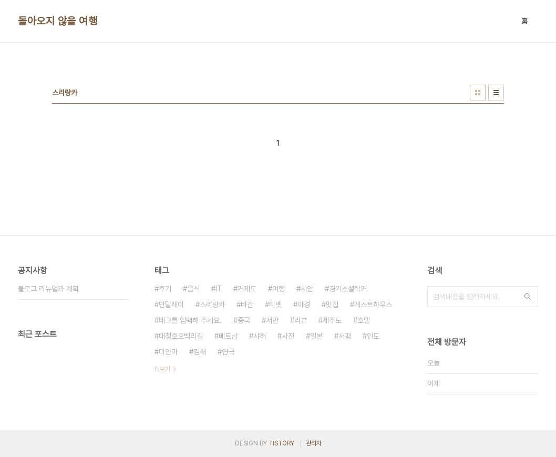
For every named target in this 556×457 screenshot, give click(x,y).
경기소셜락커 (348, 289)
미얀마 (168, 352)
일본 (316, 336)
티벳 (275, 304)
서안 (272, 320)
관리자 (314, 443)
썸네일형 (478, 92)
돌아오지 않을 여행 (57, 21)
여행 (278, 289)
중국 (244, 320)
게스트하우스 (373, 304)
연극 (228, 352)
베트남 (228, 336)
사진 (288, 336)
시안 (307, 289)
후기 (165, 289)
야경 (303, 304)
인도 (373, 336)
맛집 (332, 304)
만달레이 (171, 304)
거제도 (247, 289)
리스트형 (496, 92)
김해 (199, 352)
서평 (344, 336)
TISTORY (281, 443)
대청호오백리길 (181, 336)
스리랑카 (212, 304)
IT (218, 289)
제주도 (332, 320)
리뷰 (300, 320)
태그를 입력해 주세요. (190, 320)
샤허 (259, 336)
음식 (193, 289)
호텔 (363, 320)
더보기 (162, 369)
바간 (247, 304)
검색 (528, 297)
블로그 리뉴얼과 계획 (48, 289)
